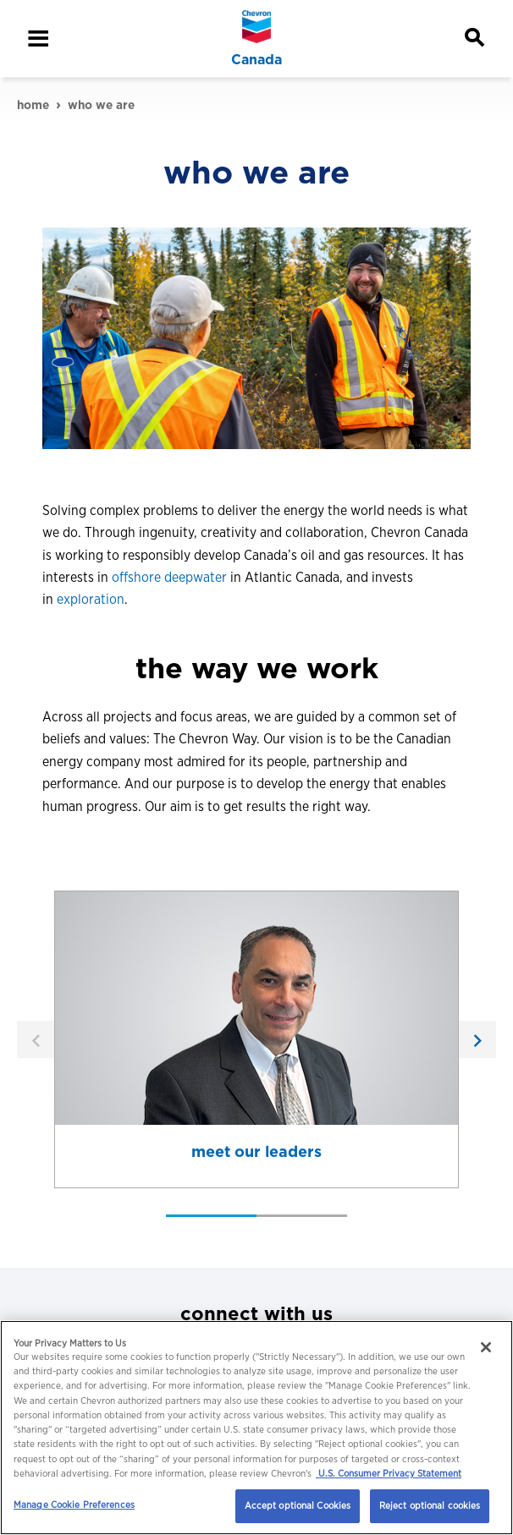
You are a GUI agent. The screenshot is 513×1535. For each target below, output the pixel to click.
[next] (477, 1039)
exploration (90, 599)
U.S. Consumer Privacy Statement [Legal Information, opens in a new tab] (388, 1473)
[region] (256, 1427)
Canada (256, 60)
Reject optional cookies (430, 1505)
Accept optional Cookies (298, 1505)
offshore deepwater (169, 577)
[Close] (486, 1347)
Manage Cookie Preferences (74, 1504)
